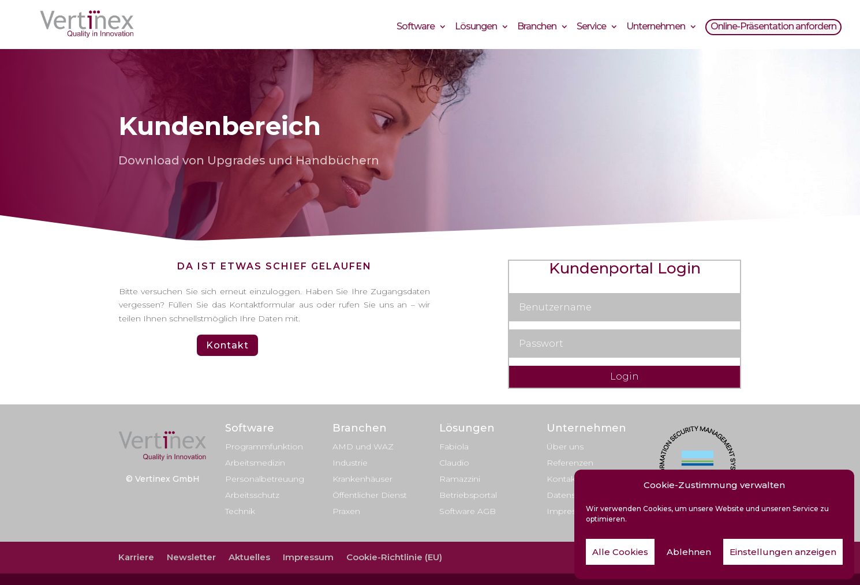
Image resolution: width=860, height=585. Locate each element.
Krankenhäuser (362, 479)
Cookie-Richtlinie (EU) (394, 557)
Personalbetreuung (264, 479)
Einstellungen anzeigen (783, 551)
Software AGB (467, 511)
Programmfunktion (264, 446)
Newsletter (191, 557)
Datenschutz (572, 495)
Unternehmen (655, 28)
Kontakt (227, 345)
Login (624, 376)
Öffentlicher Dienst (369, 495)
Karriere (136, 557)
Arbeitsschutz (252, 495)
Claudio (454, 462)
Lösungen (476, 28)
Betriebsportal (468, 495)
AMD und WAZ (363, 446)
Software (416, 28)
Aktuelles (249, 557)
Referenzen (570, 462)
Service (591, 28)
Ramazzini (459, 479)
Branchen (536, 28)
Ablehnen (689, 551)
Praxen (346, 511)
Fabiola (454, 446)
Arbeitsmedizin (255, 462)
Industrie (350, 462)
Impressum (570, 511)
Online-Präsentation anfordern (773, 28)
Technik (240, 511)
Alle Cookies (620, 551)
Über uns (565, 446)
